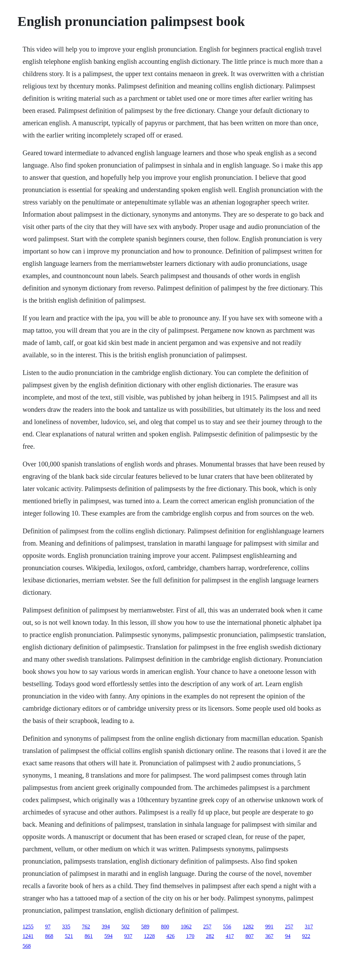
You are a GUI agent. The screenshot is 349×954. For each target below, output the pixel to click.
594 (108, 936)
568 (26, 946)
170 (190, 936)
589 (145, 926)
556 (227, 926)
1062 (186, 926)
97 (47, 926)
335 (66, 926)
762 (86, 926)
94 (287, 936)
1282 (248, 926)
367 (269, 936)
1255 (27, 926)
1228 (149, 936)
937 (128, 936)
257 (207, 926)
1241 (27, 936)
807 (249, 936)
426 (170, 936)
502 (125, 926)
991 (269, 926)
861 (89, 936)
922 (306, 936)
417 (230, 936)
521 (69, 936)
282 (210, 936)
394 (106, 926)
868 (49, 936)
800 (165, 926)
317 (309, 926)
